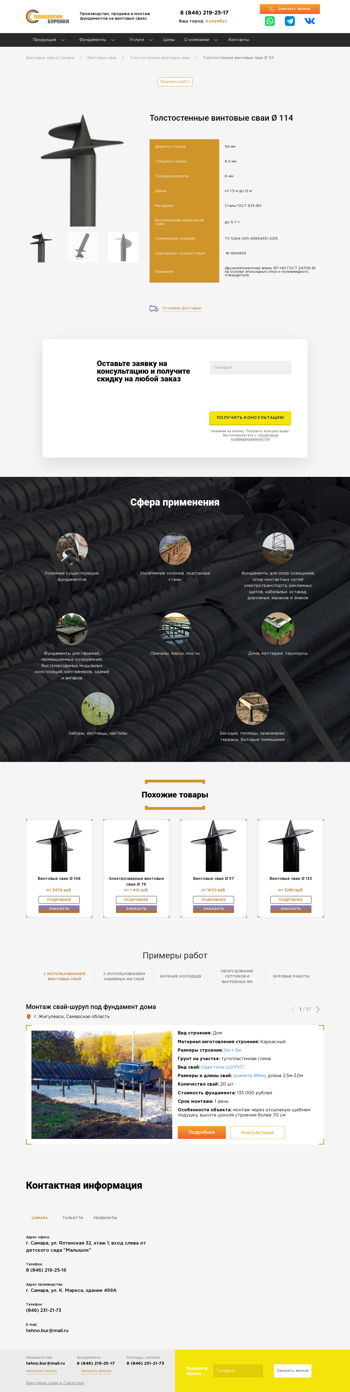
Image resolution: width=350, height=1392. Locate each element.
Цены (169, 40)
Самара (39, 1218)
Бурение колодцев (180, 976)
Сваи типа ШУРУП (222, 1067)
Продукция (44, 40)
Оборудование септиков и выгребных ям (237, 977)
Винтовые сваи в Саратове (55, 1383)
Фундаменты (92, 40)
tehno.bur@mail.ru (47, 1331)
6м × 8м (232, 1050)
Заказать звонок (96, 1371)
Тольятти (72, 1218)
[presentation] (251, 390)
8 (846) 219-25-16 (46, 1270)
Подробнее (59, 899)
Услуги (141, 40)
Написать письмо (41, 1371)
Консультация (257, 1133)
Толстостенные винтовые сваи (160, 58)
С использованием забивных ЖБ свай (124, 977)
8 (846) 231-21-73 (145, 1363)
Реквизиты (105, 1218)
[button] (317, 1009)
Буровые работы (291, 976)
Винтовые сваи (101, 58)
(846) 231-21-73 (43, 1311)
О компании (196, 40)
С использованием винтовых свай (64, 977)
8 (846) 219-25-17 (204, 12)
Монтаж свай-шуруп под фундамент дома (91, 1007)
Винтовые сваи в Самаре (50, 58)
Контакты (238, 40)
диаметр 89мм (249, 1076)
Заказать (59, 908)
